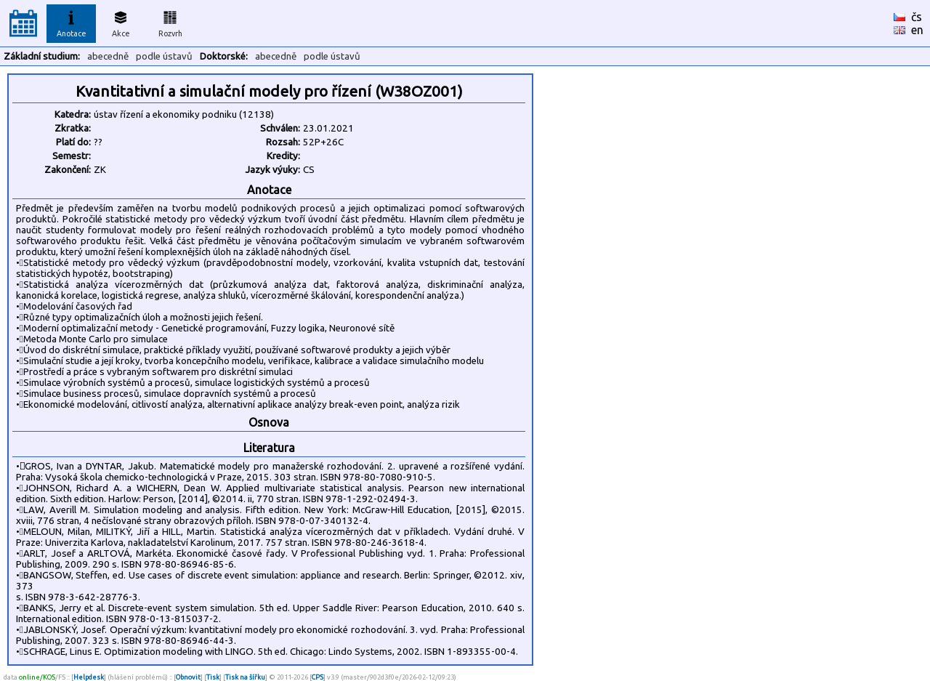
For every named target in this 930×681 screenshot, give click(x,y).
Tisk (212, 677)
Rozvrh (170, 22)
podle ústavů (164, 56)
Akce (120, 22)
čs (916, 16)
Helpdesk (88, 677)
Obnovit (188, 677)
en (917, 29)
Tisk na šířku (245, 677)
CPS (317, 677)
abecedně (108, 56)
